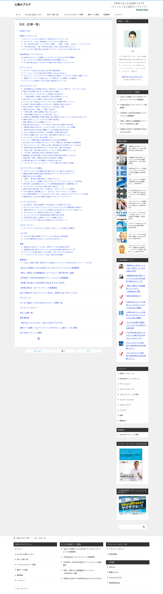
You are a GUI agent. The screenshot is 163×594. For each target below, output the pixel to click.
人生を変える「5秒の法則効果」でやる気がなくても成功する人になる (47, 205)
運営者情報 (24, 318)
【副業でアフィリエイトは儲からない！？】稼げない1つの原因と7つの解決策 (50, 78)
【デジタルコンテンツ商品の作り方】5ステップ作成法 (41, 212)
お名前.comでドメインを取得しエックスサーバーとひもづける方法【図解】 (49, 57)
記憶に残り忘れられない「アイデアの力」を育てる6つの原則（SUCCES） (48, 125)
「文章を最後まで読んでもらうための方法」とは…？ (41, 114)
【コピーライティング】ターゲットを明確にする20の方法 (43, 94)
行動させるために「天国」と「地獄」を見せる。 (40, 109)
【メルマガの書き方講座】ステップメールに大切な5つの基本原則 (45, 236)
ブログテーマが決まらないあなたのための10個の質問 (41, 70)
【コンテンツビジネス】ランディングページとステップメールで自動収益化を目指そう (52, 207)
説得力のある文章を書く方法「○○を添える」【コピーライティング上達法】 (49, 189)
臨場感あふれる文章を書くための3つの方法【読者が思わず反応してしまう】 (49, 155)
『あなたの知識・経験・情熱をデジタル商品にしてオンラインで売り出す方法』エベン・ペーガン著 (57, 263)
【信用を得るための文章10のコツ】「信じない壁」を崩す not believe (47, 147)
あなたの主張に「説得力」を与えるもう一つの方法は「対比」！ (45, 107)
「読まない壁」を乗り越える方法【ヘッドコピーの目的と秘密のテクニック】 (49, 150)
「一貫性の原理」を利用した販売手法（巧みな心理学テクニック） (46, 96)
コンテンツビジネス (28, 202)
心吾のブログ (25, 3)
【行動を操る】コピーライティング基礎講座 (38, 288)
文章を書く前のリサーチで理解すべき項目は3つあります (42, 160)
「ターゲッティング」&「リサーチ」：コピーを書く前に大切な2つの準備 (48, 163)
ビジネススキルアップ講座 (73, 14)
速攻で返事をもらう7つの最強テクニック (37, 122)
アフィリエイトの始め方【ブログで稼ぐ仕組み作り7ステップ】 (45, 81)
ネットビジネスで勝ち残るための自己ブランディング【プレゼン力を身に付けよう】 (52, 49)
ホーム (18, 14)
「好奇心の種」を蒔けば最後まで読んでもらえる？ (40, 112)
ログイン (112, 567)
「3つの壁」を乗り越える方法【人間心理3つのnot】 (41, 153)
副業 (22, 244)
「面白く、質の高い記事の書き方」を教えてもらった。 (42, 179)
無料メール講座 (93, 14)
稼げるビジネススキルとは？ (132, 77)
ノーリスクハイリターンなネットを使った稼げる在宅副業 (43, 255)
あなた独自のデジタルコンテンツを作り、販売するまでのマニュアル (48, 293)
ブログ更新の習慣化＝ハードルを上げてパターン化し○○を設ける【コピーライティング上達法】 (56, 194)
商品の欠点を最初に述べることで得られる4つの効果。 (41, 91)
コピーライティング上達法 (31, 168)
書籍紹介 (23, 260)
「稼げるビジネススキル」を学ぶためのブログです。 (42, 323)
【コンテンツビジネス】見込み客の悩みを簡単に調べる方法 (43, 215)
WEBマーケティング (28, 36)
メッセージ (118, 14)
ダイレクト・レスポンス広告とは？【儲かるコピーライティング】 (46, 39)
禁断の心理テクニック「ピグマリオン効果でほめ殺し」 (42, 119)
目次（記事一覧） (53, 14)
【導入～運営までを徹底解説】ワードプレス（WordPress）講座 (47, 273)
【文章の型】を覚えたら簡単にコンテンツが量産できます (43, 217)
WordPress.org (114, 583)
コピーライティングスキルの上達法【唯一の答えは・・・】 (43, 186)
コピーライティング (28, 86)
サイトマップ (25, 298)
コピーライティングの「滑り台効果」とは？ (38, 137)
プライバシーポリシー (29, 308)
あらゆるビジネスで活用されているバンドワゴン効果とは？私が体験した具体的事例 (52, 142)
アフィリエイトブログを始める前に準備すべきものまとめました (45, 73)
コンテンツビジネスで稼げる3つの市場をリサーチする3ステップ (45, 220)
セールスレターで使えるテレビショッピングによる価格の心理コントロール (49, 101)
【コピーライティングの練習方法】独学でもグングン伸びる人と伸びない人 (49, 171)
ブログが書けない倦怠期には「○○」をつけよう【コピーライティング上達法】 (50, 191)
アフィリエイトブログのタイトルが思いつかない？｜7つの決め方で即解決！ (49, 228)
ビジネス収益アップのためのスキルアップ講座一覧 (41, 303)
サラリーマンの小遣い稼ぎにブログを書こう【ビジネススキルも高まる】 (48, 252)
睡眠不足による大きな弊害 (32, 176)
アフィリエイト (26, 67)
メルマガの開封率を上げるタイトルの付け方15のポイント (43, 239)
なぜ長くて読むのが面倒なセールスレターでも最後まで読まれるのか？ (47, 104)
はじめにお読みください (34, 14)
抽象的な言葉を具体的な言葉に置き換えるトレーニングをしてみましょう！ (49, 173)
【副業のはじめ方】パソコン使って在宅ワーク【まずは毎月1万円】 (46, 247)
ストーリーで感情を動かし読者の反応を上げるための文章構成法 (45, 140)
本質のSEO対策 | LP (133, 296)
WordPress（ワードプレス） (32, 54)
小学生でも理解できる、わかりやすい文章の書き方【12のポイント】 (46, 135)
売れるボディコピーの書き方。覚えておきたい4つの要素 (42, 99)
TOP (22, 538)
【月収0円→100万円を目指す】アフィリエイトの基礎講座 (44, 278)
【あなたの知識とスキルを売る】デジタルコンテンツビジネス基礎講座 (49, 268)
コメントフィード (115, 577)
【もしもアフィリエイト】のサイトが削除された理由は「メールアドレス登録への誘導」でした (55, 76)
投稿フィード (114, 572)
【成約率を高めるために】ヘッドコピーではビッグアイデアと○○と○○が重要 (49, 127)
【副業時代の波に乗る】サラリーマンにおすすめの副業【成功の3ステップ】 (49, 249)
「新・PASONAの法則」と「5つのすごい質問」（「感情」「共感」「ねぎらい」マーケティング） (57, 44)
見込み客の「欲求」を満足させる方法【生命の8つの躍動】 (43, 158)
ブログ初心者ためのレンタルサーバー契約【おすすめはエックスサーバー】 (49, 62)
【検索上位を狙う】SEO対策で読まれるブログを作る (42, 283)
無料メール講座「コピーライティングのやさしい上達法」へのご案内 (48, 328)
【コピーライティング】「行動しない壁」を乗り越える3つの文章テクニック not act (52, 145)
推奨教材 (106, 14)
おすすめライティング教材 (31, 333)
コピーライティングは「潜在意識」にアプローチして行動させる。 (46, 41)
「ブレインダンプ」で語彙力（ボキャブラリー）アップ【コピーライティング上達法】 (52, 181)
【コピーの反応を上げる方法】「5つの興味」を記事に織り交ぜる (45, 132)
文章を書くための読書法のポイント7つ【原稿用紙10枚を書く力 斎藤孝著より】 (50, 184)
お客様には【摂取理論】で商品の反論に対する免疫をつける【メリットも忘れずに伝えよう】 (55, 117)
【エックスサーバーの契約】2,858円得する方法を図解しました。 (45, 60)
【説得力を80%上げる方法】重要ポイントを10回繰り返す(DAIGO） (46, 130)
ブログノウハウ (26, 225)
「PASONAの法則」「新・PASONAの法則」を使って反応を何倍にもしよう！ (50, 47)
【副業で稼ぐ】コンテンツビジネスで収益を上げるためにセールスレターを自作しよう (52, 210)
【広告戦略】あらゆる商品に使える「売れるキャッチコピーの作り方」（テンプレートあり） (55, 89)
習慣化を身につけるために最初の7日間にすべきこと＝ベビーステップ (47, 197)
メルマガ (23, 233)
